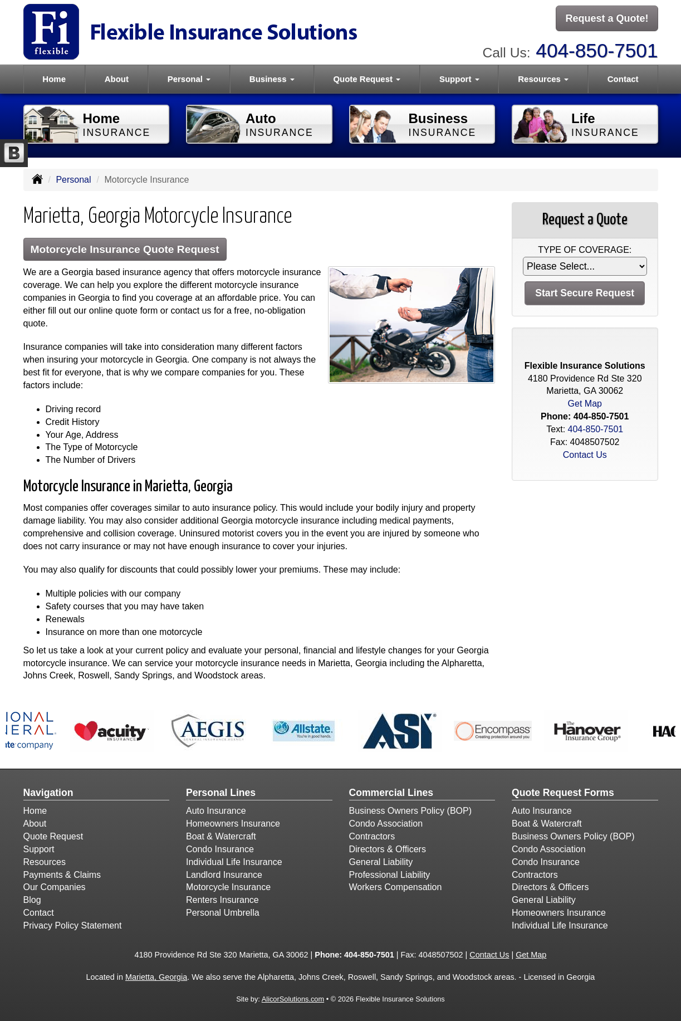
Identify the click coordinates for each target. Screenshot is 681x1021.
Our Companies (54, 887)
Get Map (585, 403)
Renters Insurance (222, 900)
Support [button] (459, 79)
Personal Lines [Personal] (221, 792)
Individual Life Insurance (234, 862)
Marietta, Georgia (156, 977)
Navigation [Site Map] (48, 792)
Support (39, 849)
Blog (32, 900)
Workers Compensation (395, 887)
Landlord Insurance (224, 875)
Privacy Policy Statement (72, 925)
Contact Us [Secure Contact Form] (585, 455)
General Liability (381, 862)
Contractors (372, 836)
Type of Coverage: (584, 250)
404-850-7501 (597, 50)
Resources (44, 862)
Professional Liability (389, 875)
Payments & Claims (62, 875)
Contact (623, 79)
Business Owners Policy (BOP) (410, 810)
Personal (73, 179)
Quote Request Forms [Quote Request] (563, 792)
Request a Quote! (606, 18)
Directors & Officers (387, 849)
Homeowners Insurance (233, 823)
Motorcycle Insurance (228, 887)
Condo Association (386, 823)
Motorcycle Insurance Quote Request (125, 249)
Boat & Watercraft (221, 836)
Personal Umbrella (222, 912)
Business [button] (272, 79)
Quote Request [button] (366, 79)
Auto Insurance (216, 810)
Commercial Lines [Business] (391, 792)
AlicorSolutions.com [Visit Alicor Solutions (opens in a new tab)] (293, 999)
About (117, 79)
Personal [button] (189, 79)
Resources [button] (543, 79)
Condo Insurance (220, 849)
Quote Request (53, 836)
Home (54, 79)
